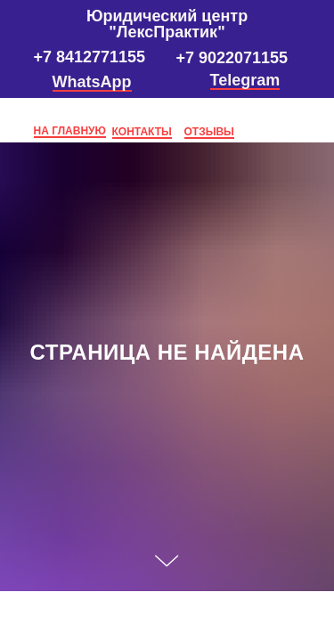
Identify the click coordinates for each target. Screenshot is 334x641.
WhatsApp (92, 82)
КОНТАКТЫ (142, 132)
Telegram (245, 80)
